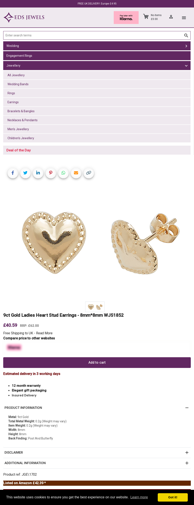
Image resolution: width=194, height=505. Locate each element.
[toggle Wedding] (186, 46)
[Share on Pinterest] (50, 173)
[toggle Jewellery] (186, 65)
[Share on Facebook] (13, 173)
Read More (44, 333)
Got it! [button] (172, 497)
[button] (97, 408)
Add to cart (97, 362)
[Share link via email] (76, 173)
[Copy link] (88, 173)
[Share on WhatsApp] (63, 173)
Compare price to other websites (29, 338)
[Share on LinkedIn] (38, 173)
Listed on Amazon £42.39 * (24, 483)
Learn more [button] (139, 497)
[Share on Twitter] (25, 173)
